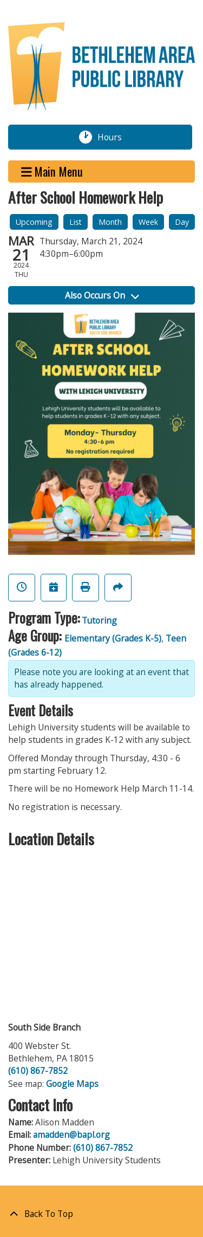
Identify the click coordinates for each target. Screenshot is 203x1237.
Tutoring (99, 620)
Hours (116, 137)
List (75, 222)
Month (110, 222)
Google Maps (72, 1084)
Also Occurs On (102, 295)
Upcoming (34, 222)
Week (148, 222)
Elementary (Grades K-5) (112, 638)
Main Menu (52, 171)
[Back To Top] (101, 1214)
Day (182, 222)
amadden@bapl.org (71, 1135)
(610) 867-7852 (38, 1071)
